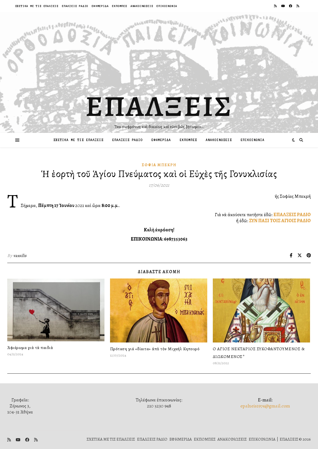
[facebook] (291, 6)
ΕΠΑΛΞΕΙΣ (159, 106)
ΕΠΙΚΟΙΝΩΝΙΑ (166, 5)
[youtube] (283, 6)
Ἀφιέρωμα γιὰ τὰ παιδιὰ (30, 347)
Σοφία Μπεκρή (159, 165)
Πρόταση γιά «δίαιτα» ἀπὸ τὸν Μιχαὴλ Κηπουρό (155, 349)
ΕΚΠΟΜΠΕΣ (119, 5)
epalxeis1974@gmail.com (265, 406)
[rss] (275, 6)
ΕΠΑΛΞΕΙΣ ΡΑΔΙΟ (75, 5)
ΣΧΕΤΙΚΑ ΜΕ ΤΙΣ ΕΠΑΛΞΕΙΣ (37, 5)
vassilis (20, 255)
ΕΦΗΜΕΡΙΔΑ (100, 5)
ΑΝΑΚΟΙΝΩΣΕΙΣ (142, 5)
